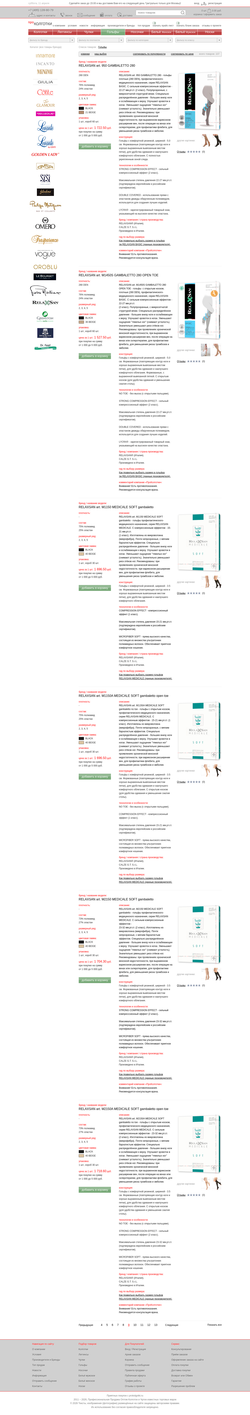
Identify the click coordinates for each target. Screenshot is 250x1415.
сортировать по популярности (149, 54)
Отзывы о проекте (135, 1386)
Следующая (171, 1325)
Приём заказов (179, 1354)
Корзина (129, 1359)
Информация (39, 1375)
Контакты (37, 1386)
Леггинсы (65, 32)
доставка (127, 15)
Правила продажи (135, 1370)
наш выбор (100, 54)
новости (83, 25)
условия (72, 25)
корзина (198, 14)
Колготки (40, 32)
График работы (133, 1381)
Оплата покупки (180, 1365)
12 (148, 1324)
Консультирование (181, 1349)
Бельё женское (87, 1381)
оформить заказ (213, 14)
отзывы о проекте (211, 25)
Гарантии (176, 1381)
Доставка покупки (181, 1370)
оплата (108, 15)
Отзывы (181, 151)
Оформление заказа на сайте (187, 1359)
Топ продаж (38, 1365)
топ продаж (144, 25)
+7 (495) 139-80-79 (41, 10)
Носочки (137, 32)
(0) (191, 151)
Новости (36, 1370)
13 (155, 1324)
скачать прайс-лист (163, 25)
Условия (36, 1354)
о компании (59, 25)
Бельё (161, 32)
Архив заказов (133, 1354)
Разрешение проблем (183, 1386)
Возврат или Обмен (182, 1375)
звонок (68, 15)
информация (98, 25)
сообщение (89, 15)
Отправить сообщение (44, 1381)
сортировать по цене (182, 54)
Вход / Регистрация (135, 1349)
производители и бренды (121, 25)
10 (135, 1324)
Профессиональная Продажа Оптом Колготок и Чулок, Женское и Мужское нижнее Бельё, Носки (40, 24)
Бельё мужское (87, 1375)
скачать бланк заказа (187, 25)
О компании (38, 1349)
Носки (209, 32)
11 (142, 1324)
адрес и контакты (46, 15)
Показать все (214, 1324)
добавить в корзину (95, 146)
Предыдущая (86, 1325)
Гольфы (113, 32)
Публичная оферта (135, 1375)
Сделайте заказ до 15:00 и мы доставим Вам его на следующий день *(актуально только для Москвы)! (125, 3)
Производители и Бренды (46, 1359)
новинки (85, 54)
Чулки (88, 32)
